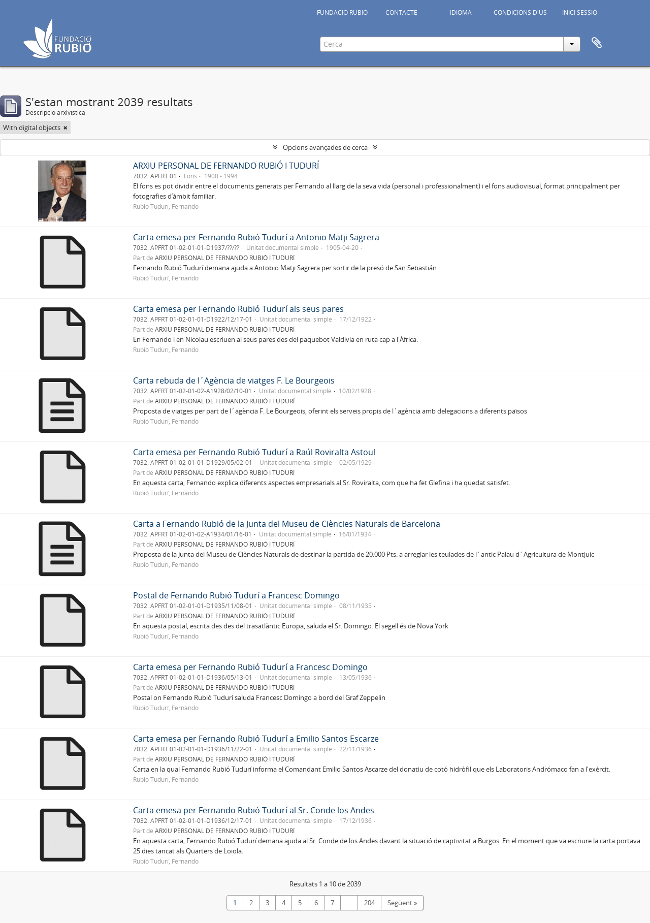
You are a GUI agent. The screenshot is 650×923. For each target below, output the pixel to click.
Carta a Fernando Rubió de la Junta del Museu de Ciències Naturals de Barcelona (286, 523)
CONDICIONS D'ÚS (520, 12)
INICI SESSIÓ (579, 12)
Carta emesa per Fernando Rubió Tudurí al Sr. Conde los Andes (253, 810)
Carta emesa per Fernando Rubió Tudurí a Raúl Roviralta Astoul (254, 452)
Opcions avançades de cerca (325, 147)
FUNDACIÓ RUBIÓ (342, 12)
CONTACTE (401, 12)
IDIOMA (461, 12)
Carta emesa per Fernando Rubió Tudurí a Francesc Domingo (250, 667)
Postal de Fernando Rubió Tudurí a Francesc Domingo (236, 595)
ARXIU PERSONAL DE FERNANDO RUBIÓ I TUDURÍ (226, 165)
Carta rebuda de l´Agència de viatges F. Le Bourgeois (234, 380)
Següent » (402, 902)
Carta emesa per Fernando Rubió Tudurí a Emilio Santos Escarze (256, 738)
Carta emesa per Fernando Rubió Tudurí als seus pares (238, 308)
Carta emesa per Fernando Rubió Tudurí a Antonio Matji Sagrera (256, 237)
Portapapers (596, 43)
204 (369, 902)
